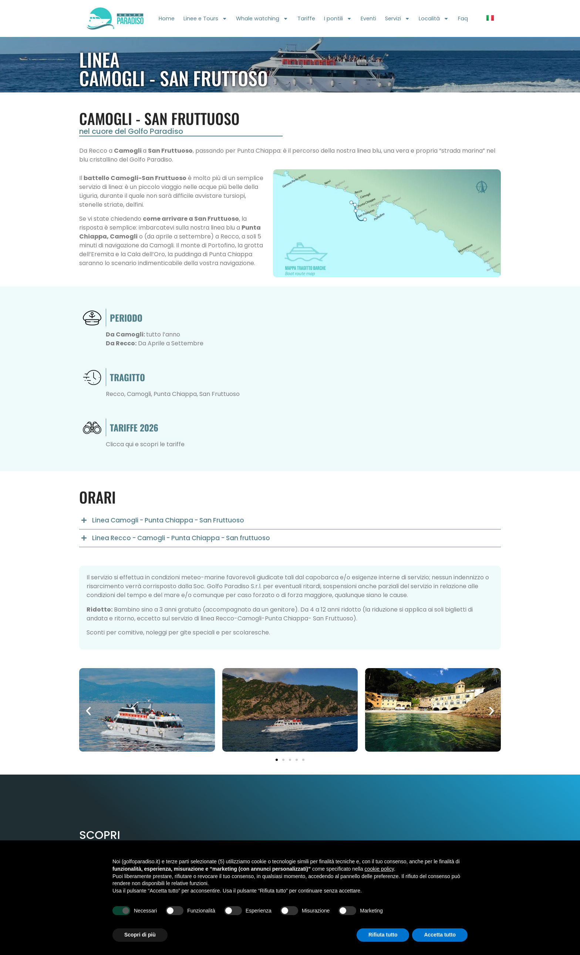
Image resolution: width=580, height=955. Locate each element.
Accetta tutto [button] (440, 935)
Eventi (368, 18)
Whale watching (262, 18)
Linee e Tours (205, 18)
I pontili (338, 18)
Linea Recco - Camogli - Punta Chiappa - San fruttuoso (181, 538)
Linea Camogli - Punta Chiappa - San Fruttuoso (168, 520)
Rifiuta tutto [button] (383, 935)
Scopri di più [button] (140, 935)
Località (434, 18)
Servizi (397, 18)
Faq (463, 18)
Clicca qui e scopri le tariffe (145, 444)
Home (167, 18)
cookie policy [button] (379, 869)
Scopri (99, 835)
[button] (290, 520)
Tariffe (306, 18)
